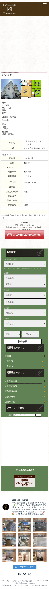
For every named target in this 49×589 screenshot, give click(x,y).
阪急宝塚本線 (11, 391)
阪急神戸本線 (11, 386)
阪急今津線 (10, 402)
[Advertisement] (24, 46)
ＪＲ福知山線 (11, 381)
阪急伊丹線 (10, 396)
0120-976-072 (25, 470)
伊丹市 (10, 361)
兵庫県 (8, 356)
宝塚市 (10, 366)
